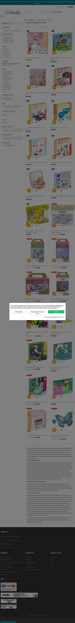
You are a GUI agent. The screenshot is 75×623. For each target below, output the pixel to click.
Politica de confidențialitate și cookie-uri (54, 317)
